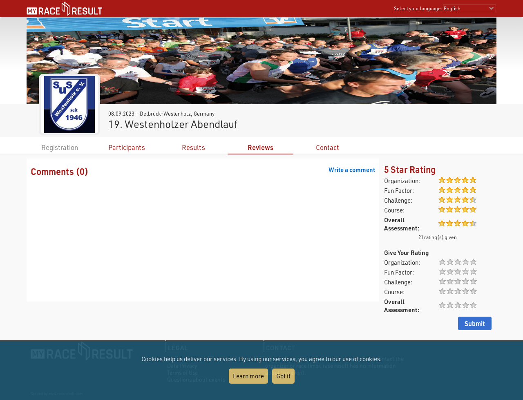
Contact (327, 147)
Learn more (248, 376)
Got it (283, 376)
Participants (126, 147)
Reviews (260, 147)
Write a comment (352, 169)
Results (193, 147)
